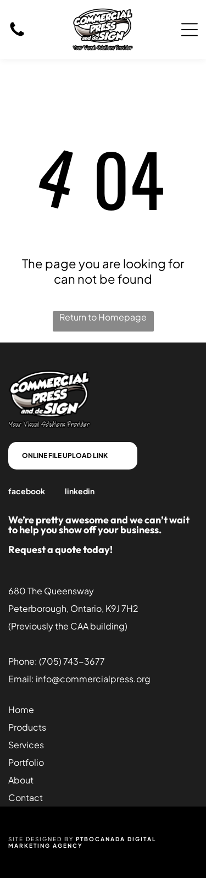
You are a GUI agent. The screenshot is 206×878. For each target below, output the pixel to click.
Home (21, 709)
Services (26, 744)
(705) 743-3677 (72, 661)
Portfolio (26, 762)
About (21, 780)
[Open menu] (189, 29)
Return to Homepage (103, 317)
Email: (21, 678)
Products (27, 727)
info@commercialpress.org (93, 678)
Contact (25, 797)
